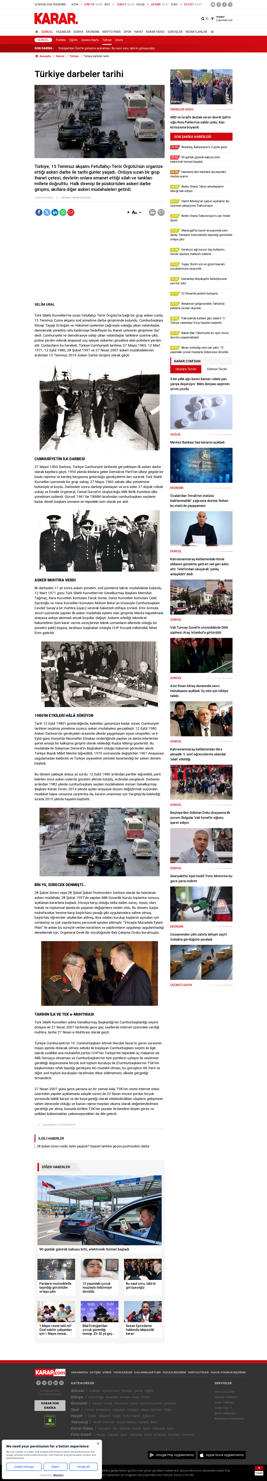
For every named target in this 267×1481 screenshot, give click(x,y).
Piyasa (97, 1403)
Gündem (104, 1428)
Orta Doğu (96, 1397)
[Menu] (211, 32)
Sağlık (116, 1416)
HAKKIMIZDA (79, 1372)
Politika (61, 40)
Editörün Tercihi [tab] (217, 369)
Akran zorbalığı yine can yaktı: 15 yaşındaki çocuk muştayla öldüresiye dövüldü (108, 48)
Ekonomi (92, 32)
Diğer (168, 1410)
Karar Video (155, 32)
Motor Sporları (151, 1410)
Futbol (89, 1410)
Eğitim (73, 40)
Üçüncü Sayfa (90, 40)
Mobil (97, 1422)
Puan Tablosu (224, 1402)
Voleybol (118, 1410)
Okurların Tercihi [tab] (186, 369)
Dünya (78, 32)
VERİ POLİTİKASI (198, 1372)
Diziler (92, 1416)
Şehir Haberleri (225, 1413)
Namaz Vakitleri (226, 1397)
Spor (127, 32)
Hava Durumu (224, 1392)
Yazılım (143, 1422)
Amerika (112, 1397)
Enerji (134, 1403)
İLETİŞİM (95, 1372)
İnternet (109, 1422)
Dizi (115, 1428)
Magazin (104, 1416)
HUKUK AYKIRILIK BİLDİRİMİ (228, 1372)
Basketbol (103, 1410)
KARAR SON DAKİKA (50, 1405)
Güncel (47, 32)
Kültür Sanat (132, 1416)
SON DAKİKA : (44, 48)
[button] (128, 212)
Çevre (119, 40)
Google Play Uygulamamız (175, 1455)
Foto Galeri (81, 1434)
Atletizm (133, 1410)
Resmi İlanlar (196, 32)
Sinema (124, 1428)
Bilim (153, 1422)
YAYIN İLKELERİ (122, 1372)
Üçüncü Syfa (110, 1391)
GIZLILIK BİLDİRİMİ (174, 1372)
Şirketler (170, 1403)
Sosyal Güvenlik (151, 1403)
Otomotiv (121, 1403)
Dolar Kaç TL (224, 1408)
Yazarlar (63, 32)
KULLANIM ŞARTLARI (147, 1372)
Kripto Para (111, 32)
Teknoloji (79, 1422)
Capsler (113, 1435)
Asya (135, 1397)
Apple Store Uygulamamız (225, 1455)
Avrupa (125, 1397)
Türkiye (107, 40)
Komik (136, 1428)
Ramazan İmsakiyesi (229, 1419)
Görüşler (175, 32)
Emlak (107, 1403)
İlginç (146, 1428)
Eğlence (148, 1416)
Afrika (145, 1397)
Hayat (138, 32)
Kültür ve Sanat (155, 1435)
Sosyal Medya (126, 1422)
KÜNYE (107, 1372)
